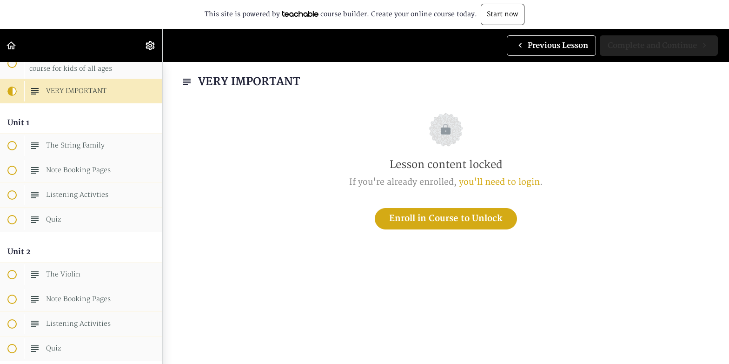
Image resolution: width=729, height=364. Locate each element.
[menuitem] (150, 45)
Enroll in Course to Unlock (446, 218)
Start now (502, 14)
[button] (11, 45)
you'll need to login (499, 182)
